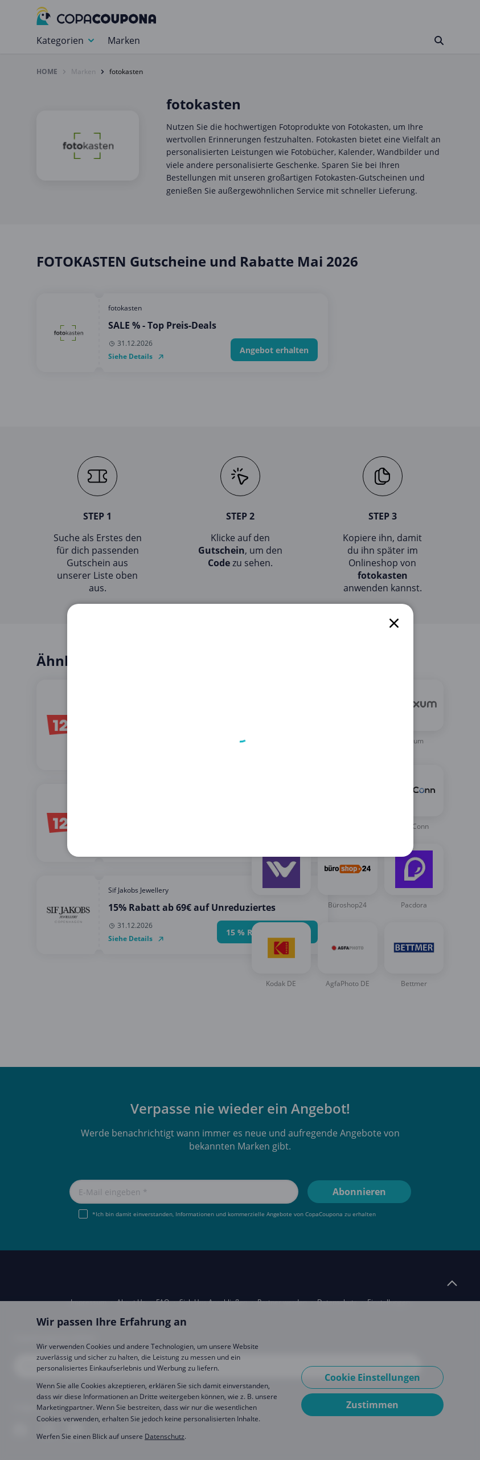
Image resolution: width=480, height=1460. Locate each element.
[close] (394, 623)
